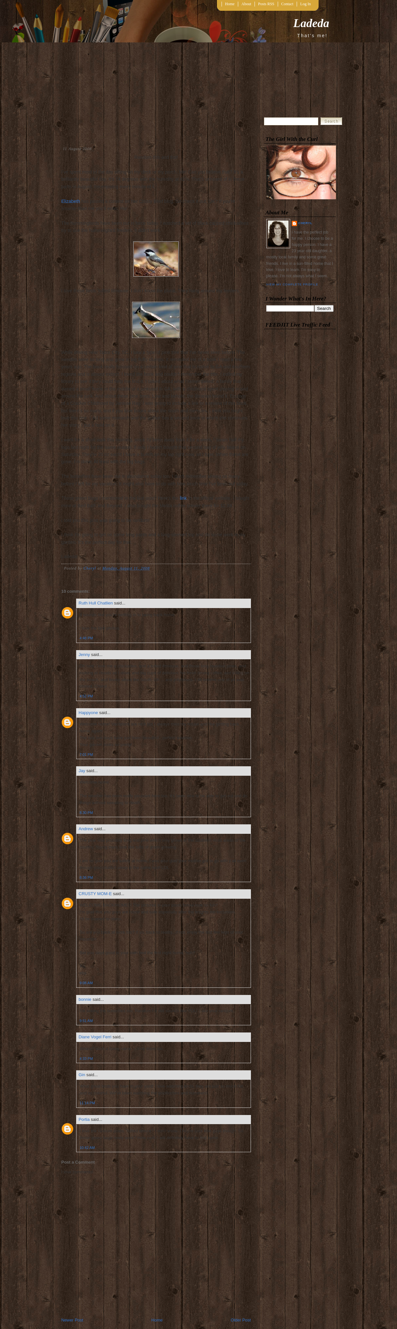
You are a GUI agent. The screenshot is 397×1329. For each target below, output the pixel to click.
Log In (305, 4)
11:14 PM (87, 1103)
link (183, 498)
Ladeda (311, 23)
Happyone (88, 712)
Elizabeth (70, 201)
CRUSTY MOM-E (95, 893)
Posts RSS (266, 4)
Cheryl (305, 223)
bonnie (85, 999)
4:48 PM (86, 638)
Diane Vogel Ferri (95, 1036)
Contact (287, 4)
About (246, 4)
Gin (82, 1074)
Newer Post (72, 1320)
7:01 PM (86, 754)
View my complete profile (292, 284)
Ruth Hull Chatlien (96, 603)
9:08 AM (86, 983)
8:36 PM (86, 877)
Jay (82, 770)
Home (230, 4)
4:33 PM (86, 1059)
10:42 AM (87, 1148)
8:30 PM (86, 813)
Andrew (86, 828)
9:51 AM (86, 1021)
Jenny (84, 654)
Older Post (241, 1320)
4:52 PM (86, 696)
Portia (84, 1119)
